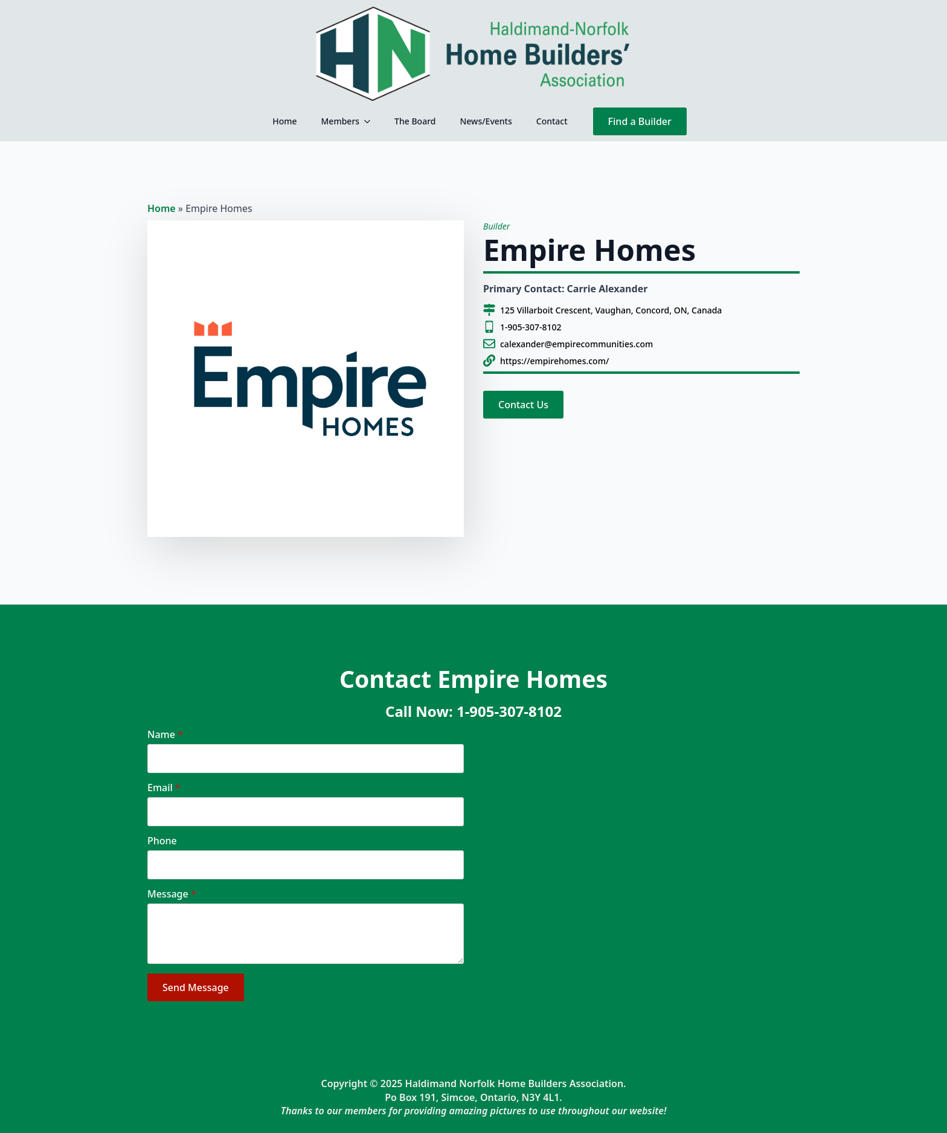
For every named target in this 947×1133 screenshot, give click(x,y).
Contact (552, 121)
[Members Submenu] (370, 121)
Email (164, 787)
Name (165, 734)
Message (171, 894)
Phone (162, 841)
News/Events (486, 121)
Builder (496, 226)
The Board (414, 121)
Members (340, 121)
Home (284, 121)
